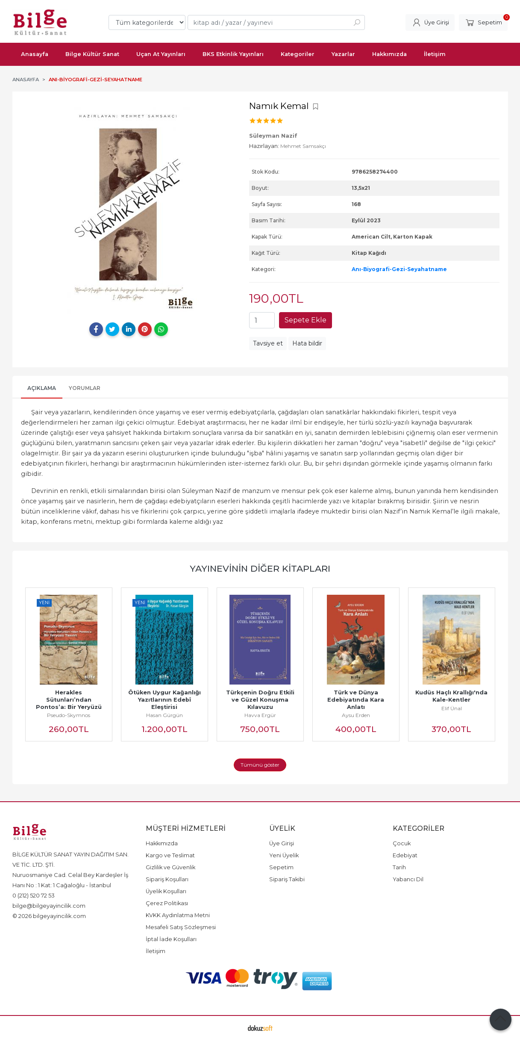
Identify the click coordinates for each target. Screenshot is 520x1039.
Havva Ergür (260, 715)
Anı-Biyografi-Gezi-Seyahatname (399, 269)
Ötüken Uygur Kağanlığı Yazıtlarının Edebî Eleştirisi (166, 699)
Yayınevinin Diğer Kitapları (260, 568)
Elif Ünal (451, 708)
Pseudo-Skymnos (68, 715)
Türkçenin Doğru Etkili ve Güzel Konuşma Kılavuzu (261, 699)
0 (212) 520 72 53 (33, 895)
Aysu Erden (356, 715)
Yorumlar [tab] (84, 388)
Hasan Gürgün (164, 715)
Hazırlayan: (264, 145)
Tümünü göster (260, 765)
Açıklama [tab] (41, 388)
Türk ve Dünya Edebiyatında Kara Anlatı (356, 699)
